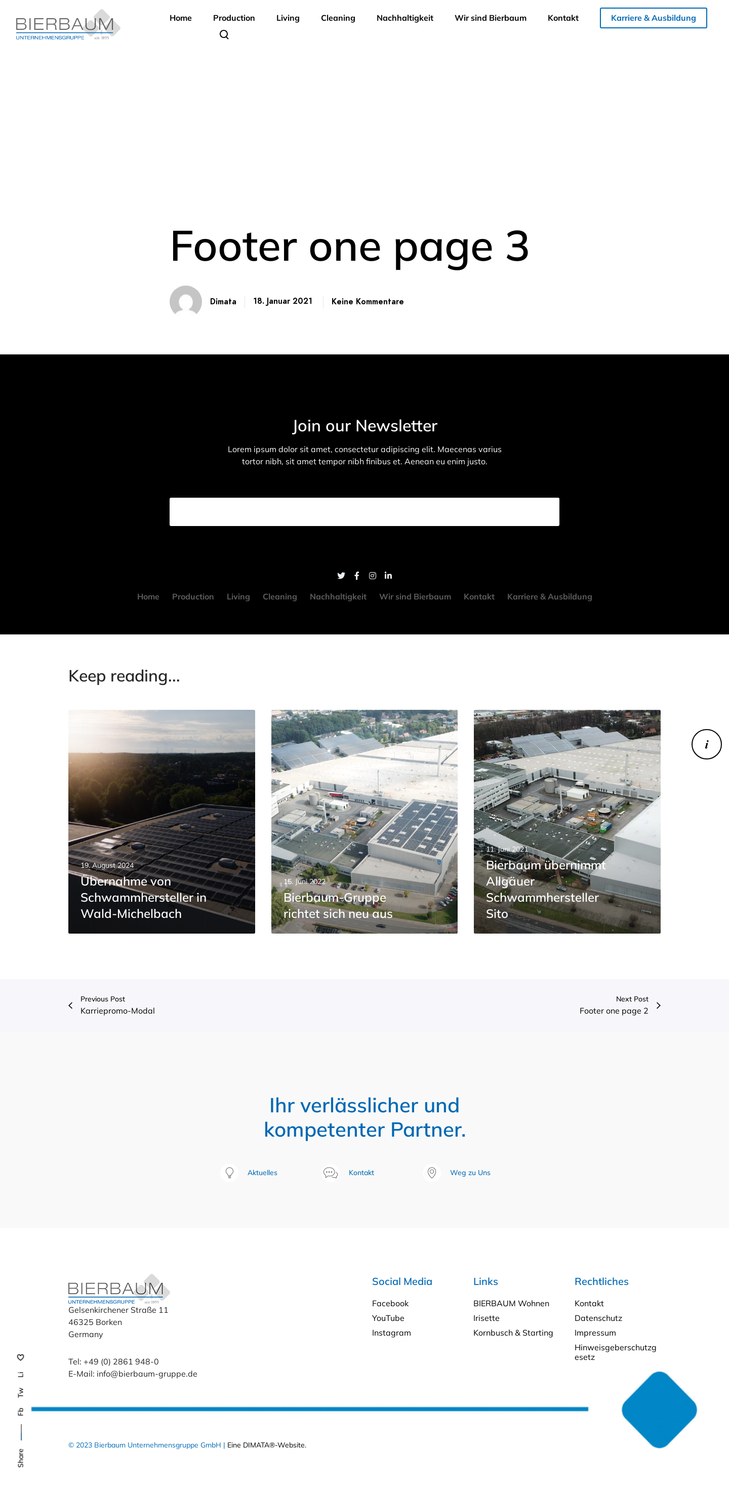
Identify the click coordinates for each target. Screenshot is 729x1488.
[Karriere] (707, 744)
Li (20, 1375)
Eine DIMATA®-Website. (266, 1445)
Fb (20, 1412)
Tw (20, 1393)
